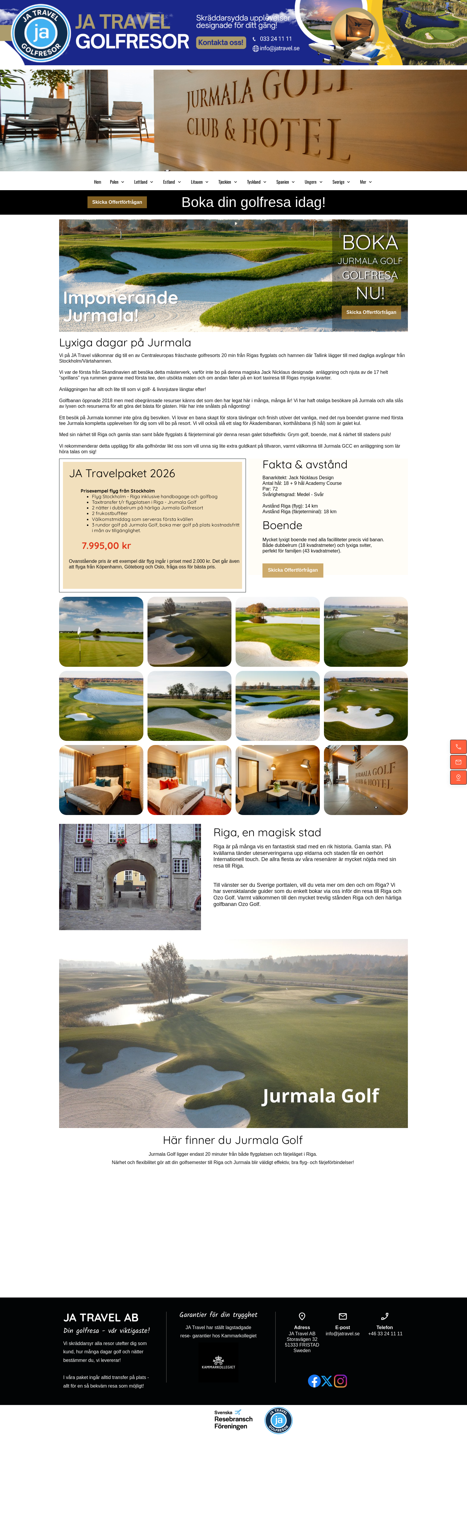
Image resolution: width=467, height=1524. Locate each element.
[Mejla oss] (458, 762)
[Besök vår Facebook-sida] (314, 1381)
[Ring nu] (458, 747)
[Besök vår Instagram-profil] (340, 1381)
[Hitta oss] (458, 777)
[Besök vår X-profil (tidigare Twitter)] (327, 1381)
